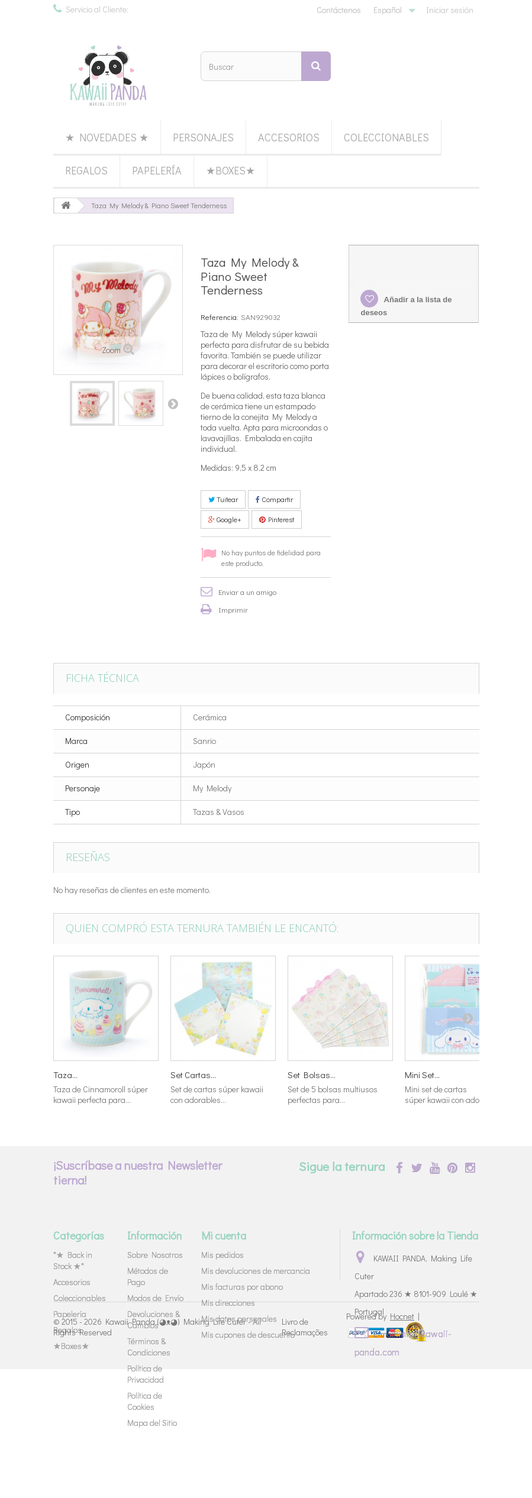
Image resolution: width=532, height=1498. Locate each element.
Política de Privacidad (145, 1374)
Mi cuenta (223, 1235)
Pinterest (276, 519)
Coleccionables (386, 137)
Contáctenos (339, 9)
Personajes (203, 137)
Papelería (157, 170)
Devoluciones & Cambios (153, 1319)
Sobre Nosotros (155, 1254)
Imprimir (233, 609)
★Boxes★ (230, 170)
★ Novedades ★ (107, 137)
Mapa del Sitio (152, 1422)
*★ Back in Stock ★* (72, 1260)
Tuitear (223, 499)
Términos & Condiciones (148, 1346)
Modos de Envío (155, 1297)
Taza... (65, 1074)
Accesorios (289, 137)
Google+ (224, 519)
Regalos (86, 170)
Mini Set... (422, 1074)
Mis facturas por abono (242, 1286)
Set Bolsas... (312, 1074)
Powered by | (383, 1445)
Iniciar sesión (449, 9)
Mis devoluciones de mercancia (255, 1270)
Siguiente (173, 403)
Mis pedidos (222, 1254)
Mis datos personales (239, 1318)
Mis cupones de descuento (248, 1334)
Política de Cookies (144, 1401)
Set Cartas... (193, 1074)
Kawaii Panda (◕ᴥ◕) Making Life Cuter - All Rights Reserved (157, 1455)
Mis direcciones (228, 1302)
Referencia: (219, 317)
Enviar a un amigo (247, 592)
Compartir (274, 499)
